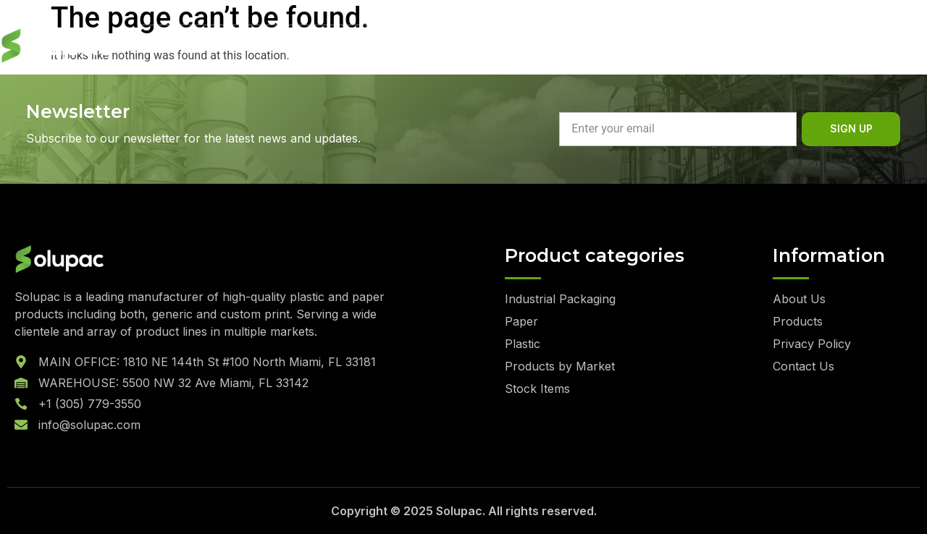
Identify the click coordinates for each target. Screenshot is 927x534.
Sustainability (335, 46)
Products (441, 46)
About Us (231, 46)
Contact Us (539, 46)
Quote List (863, 45)
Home (155, 46)
